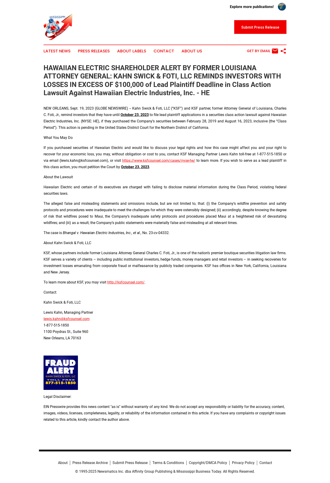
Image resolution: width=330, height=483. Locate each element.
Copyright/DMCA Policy (208, 463)
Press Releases (94, 51)
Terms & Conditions (168, 463)
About (63, 463)
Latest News (57, 51)
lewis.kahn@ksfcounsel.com (67, 319)
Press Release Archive (90, 463)
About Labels (131, 51)
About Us (192, 51)
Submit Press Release (130, 463)
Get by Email (262, 51)
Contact (164, 51)
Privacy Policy (243, 463)
